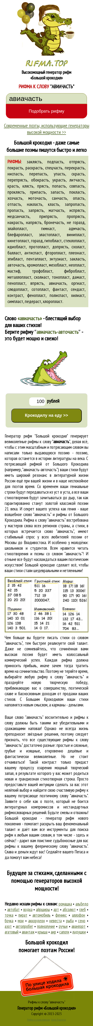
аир (53, 932)
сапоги (64, 932)
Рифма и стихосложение (38, 1019)
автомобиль (41, 915)
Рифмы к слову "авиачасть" (46, 1002)
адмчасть (77, 228)
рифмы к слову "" (49, 441)
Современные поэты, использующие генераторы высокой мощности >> (46, 128)
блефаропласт (19, 235)
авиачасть (57, 283)
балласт (14, 253)
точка (9, 915)
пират (22, 915)
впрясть (37, 283)
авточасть (16, 265)
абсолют (69, 909)
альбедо (81, 904)
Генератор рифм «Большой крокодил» (47, 1008)
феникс (61, 915)
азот (8, 926)
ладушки (79, 932)
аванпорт (79, 926)
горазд (37, 241)
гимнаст (48, 228)
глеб (82, 909)
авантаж (28, 932)
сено (81, 920)
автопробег (24, 926)
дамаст (78, 277)
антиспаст (33, 253)
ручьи (63, 926)
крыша (42, 932)
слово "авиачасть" (59, 531)
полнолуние (46, 926)
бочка (9, 920)
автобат (13, 909)
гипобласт (53, 241)
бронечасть (54, 222)
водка (27, 909)
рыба (70, 920)
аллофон (78, 915)
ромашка (65, 904)
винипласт (76, 235)
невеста (55, 920)
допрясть (60, 247)
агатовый (11, 932)
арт (56, 909)
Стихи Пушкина (58, 1019)
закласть (77, 259)
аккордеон (36, 920)
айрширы (43, 909)
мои (21, 920)
